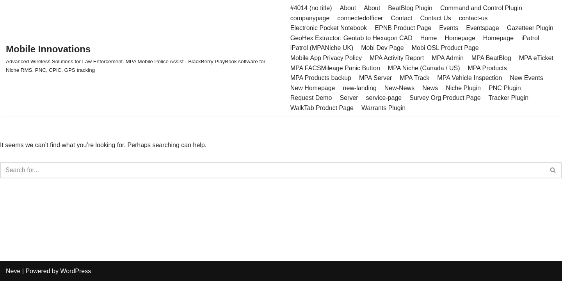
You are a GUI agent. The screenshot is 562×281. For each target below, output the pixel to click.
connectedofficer (360, 18)
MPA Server (375, 78)
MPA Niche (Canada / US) (424, 68)
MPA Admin (448, 58)
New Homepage (312, 88)
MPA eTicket (536, 58)
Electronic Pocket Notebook (328, 28)
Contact (401, 18)
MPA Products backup (320, 78)
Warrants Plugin (383, 108)
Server (349, 97)
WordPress (75, 271)
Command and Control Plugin (481, 8)
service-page (384, 97)
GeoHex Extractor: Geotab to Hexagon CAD (351, 38)
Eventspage (482, 28)
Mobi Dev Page (382, 47)
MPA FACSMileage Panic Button (335, 68)
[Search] (272, 170)
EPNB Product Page (403, 28)
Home (428, 38)
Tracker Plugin (509, 97)
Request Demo (311, 97)
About (348, 8)
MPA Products (487, 68)
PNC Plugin (505, 88)
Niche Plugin (463, 88)
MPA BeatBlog (491, 58)
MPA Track (414, 78)
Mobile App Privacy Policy (326, 58)
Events (448, 28)
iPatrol (530, 38)
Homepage (460, 38)
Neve (13, 271)
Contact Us (435, 18)
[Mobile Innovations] (142, 58)
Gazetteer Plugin (530, 28)
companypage (310, 18)
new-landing (360, 88)
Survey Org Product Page (444, 97)
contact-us (473, 18)
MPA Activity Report (397, 58)
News (430, 88)
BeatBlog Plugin (410, 8)
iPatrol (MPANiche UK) (322, 47)
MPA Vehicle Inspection (469, 78)
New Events (526, 78)
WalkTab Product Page (322, 108)
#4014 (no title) (311, 8)
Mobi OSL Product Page (445, 47)
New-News (399, 88)
